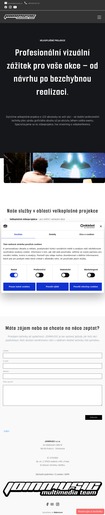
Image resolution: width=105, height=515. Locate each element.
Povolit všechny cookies (85, 286)
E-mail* (6, 361)
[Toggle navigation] (99, 17)
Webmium (58, 512)
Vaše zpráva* (8, 382)
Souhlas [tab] (18, 234)
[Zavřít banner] (101, 226)
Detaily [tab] (52, 234)
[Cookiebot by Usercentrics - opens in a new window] (82, 226)
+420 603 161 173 (34, 3)
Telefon (6, 371)
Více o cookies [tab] (86, 234)
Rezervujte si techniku (90, 511)
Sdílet (6, 431)
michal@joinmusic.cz (15, 3)
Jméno (5, 351)
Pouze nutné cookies (19, 286)
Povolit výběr (52, 286)
